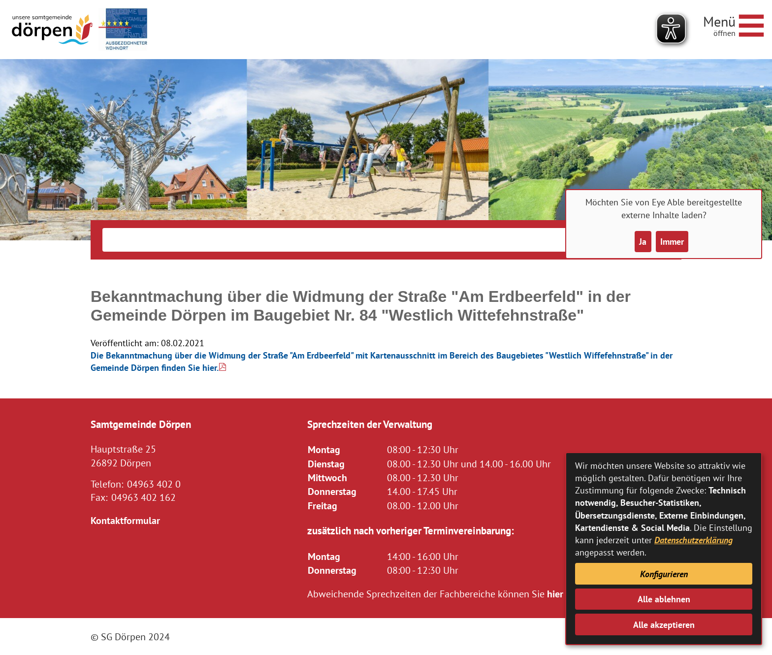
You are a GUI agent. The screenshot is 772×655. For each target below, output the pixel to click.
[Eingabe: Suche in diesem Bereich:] (370, 240)
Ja (642, 241)
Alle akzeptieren (664, 624)
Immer (672, 241)
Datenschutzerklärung (693, 540)
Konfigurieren (664, 574)
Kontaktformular (125, 520)
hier (555, 594)
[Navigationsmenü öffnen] (733, 24)
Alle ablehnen (664, 599)
